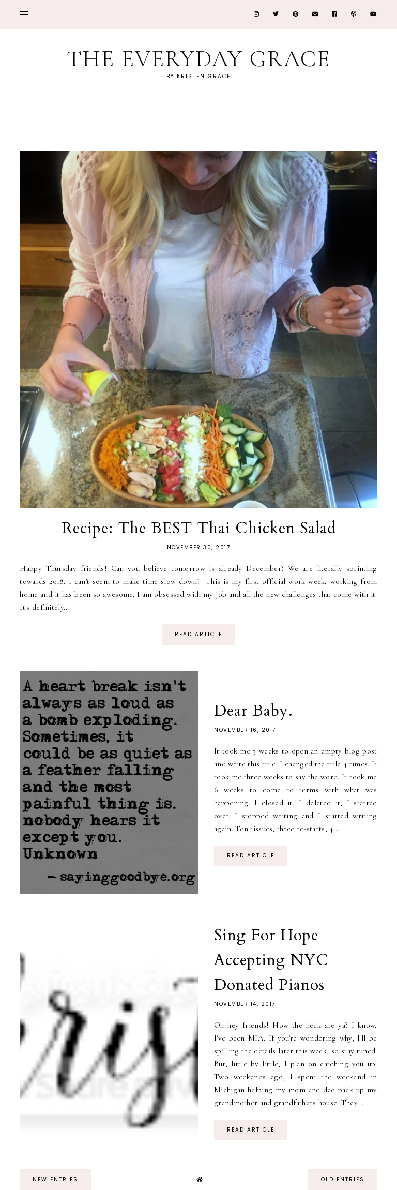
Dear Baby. (253, 710)
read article (198, 634)
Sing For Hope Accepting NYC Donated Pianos (271, 960)
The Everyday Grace (198, 58)
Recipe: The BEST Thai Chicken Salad (199, 528)
